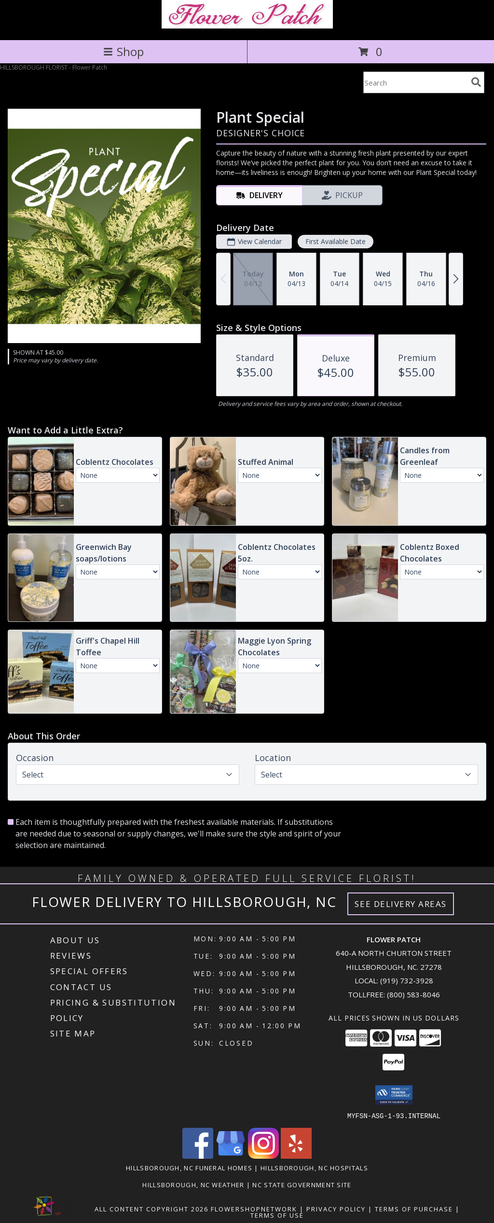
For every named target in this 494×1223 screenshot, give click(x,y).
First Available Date (335, 241)
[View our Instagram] (263, 1155)
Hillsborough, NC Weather (193, 1184)
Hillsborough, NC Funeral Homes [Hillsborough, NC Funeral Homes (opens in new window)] (189, 1167)
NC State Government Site (301, 1184)
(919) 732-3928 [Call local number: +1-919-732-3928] (406, 980)
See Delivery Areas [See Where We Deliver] (401, 903)
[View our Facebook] (197, 1155)
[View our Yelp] (296, 1155)
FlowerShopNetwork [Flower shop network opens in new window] (254, 1208)
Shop (123, 51)
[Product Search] (415, 82)
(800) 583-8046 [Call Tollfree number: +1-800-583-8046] (413, 994)
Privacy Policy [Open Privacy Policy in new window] (336, 1208)
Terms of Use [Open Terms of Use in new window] (277, 1214)
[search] (476, 82)
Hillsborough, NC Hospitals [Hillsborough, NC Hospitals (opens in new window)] (314, 1167)
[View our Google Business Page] (230, 1155)
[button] (393, 1095)
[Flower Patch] (247, 25)
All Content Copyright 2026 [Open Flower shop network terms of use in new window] (151, 1208)
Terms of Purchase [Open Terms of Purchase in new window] (414, 1208)
